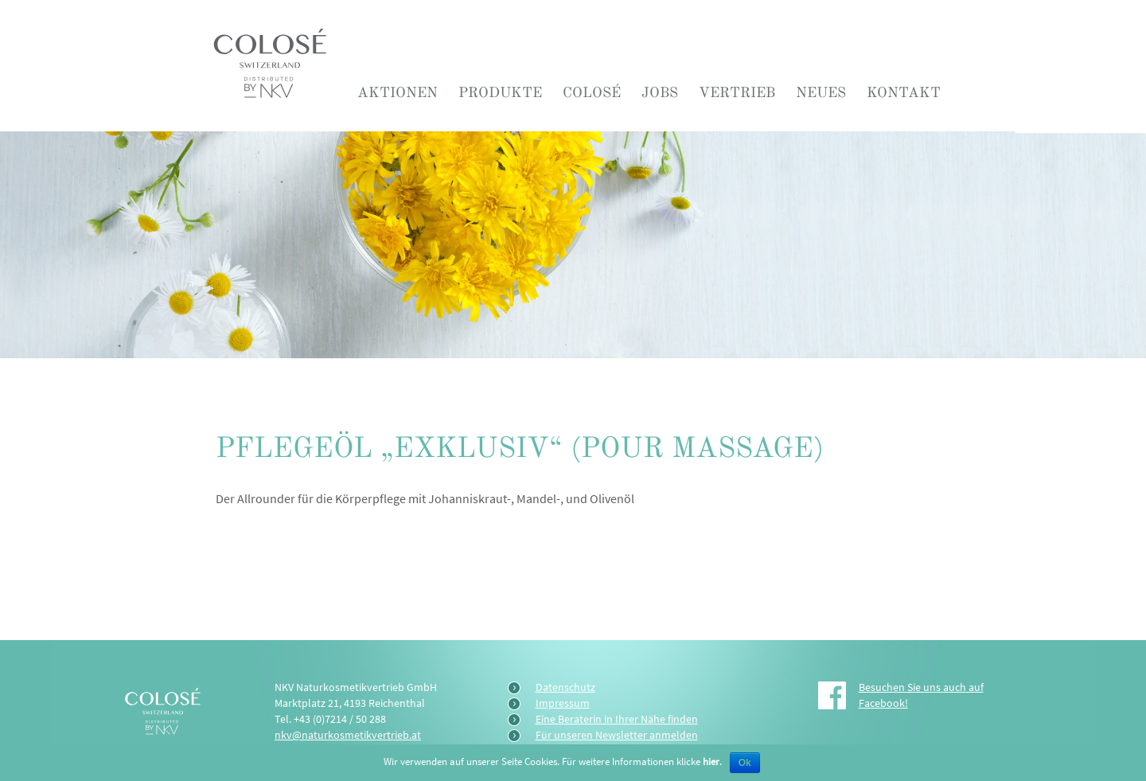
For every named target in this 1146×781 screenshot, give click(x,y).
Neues (821, 92)
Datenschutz (565, 687)
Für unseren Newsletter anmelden (617, 735)
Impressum (563, 703)
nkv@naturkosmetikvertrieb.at (348, 735)
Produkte (500, 92)
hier (711, 761)
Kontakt (904, 92)
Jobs (659, 92)
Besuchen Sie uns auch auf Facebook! (921, 695)
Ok (745, 762)
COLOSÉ (592, 92)
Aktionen (397, 92)
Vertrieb (737, 92)
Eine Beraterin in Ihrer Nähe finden (617, 719)
